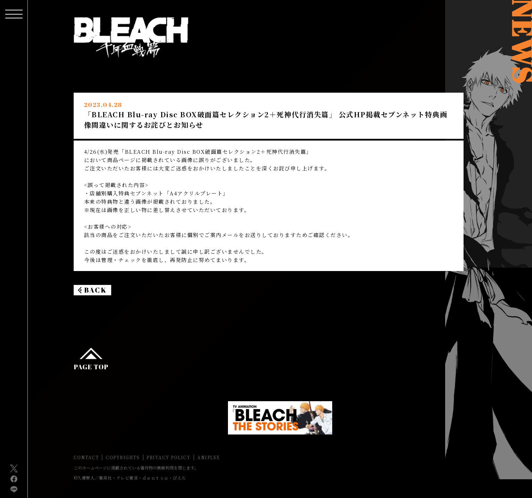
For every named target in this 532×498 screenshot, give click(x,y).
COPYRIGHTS (123, 457)
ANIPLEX (208, 457)
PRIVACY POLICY (168, 457)
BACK (95, 290)
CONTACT (86, 457)
